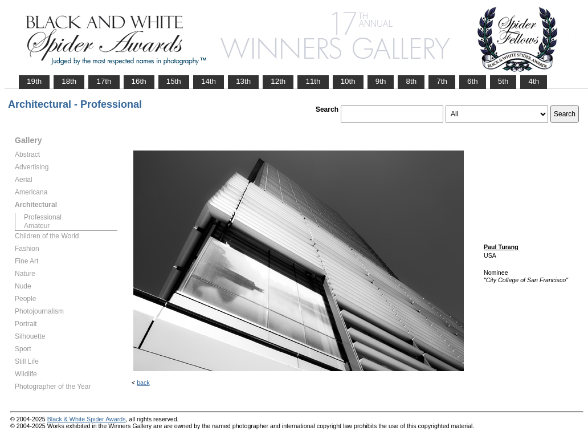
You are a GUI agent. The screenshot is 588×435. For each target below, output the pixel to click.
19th (34, 81)
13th (243, 81)
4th (533, 81)
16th (139, 81)
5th (503, 81)
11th (312, 81)
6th (472, 81)
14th (208, 81)
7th (442, 81)
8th (411, 81)
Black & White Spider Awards (86, 419)
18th (69, 81)
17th (103, 81)
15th (173, 81)
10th (348, 81)
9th (381, 81)
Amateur (37, 226)
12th (278, 81)
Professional (43, 217)
